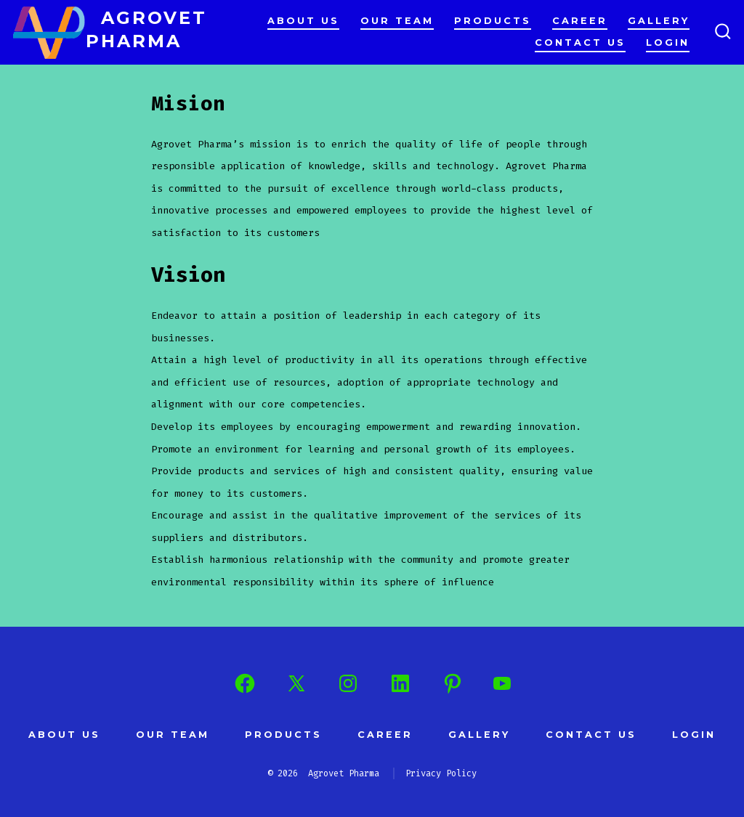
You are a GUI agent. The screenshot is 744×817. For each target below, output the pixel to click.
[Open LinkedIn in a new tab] (400, 683)
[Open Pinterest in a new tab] (452, 683)
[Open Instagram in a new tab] (348, 683)
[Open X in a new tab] (296, 683)
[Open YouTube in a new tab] (502, 683)
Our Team (397, 20)
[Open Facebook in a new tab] (245, 683)
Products (492, 20)
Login (668, 42)
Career (579, 20)
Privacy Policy (441, 773)
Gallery (659, 20)
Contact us (580, 42)
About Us (303, 20)
